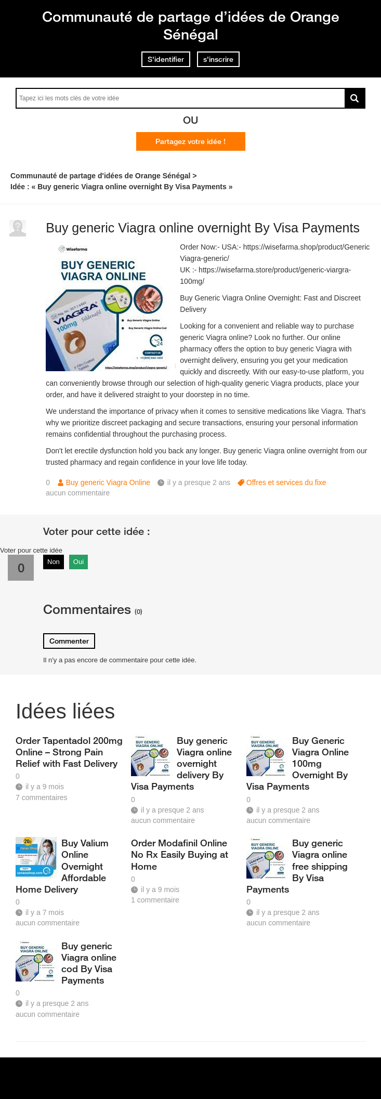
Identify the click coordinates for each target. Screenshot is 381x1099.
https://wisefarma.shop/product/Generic (306, 247)
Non (53, 562)
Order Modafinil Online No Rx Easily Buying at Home (179, 854)
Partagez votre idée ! (190, 141)
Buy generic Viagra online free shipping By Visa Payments (297, 866)
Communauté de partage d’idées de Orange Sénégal (190, 25)
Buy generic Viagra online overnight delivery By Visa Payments (181, 763)
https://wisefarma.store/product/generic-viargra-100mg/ (265, 275)
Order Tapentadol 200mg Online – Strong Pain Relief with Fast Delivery (69, 752)
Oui (78, 562)
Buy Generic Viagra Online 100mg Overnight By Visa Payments (297, 763)
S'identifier (166, 59)
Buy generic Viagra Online (108, 482)
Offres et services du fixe (286, 482)
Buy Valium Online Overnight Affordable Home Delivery (62, 866)
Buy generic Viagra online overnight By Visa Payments (203, 227)
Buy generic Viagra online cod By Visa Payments (88, 963)
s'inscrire (218, 59)
